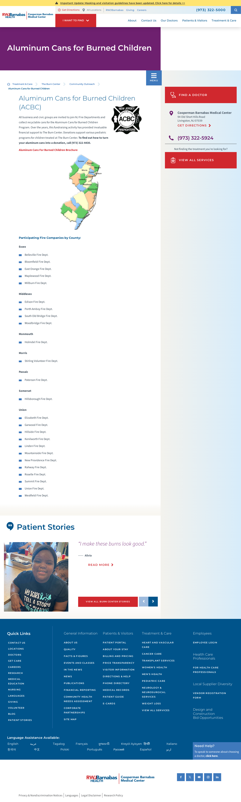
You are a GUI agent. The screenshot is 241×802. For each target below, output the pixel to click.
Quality (70, 649)
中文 (37, 749)
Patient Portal (114, 642)
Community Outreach (82, 84)
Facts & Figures (76, 656)
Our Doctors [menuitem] (169, 20)
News (68, 676)
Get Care (15, 660)
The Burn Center (51, 84)
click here (212, 756)
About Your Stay (115, 649)
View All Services (192, 160)
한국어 (12, 749)
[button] (236, 10)
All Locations (91, 10)
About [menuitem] (132, 20)
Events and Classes (79, 662)
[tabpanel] (36, 577)
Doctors (14, 654)
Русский (119, 749)
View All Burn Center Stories (108, 601)
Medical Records (116, 690)
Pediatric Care (153, 680)
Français (82, 744)
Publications (74, 683)
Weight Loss (151, 703)
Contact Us (17, 642)
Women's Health (154, 667)
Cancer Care (152, 653)
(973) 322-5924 (195, 138)
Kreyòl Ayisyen (131, 744)
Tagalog (59, 744)
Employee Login (205, 642)
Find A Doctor (188, 95)
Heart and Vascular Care (158, 644)
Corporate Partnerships (74, 710)
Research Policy (113, 795)
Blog (12, 713)
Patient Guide (113, 696)
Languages (16, 695)
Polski (64, 749)
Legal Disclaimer (91, 795)
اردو (168, 749)
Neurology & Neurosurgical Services (154, 692)
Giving (130, 10)
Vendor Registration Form (209, 695)
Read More (98, 565)
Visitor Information (119, 669)
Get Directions (68, 9)
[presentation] (118, 556)
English (13, 744)
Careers (141, 10)
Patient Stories (20, 720)
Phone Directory (116, 683)
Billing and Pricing (118, 656)
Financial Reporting (80, 690)
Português (94, 749)
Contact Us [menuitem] (148, 20)
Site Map (70, 719)
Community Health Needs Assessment (78, 699)
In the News (73, 669)
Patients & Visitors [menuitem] (194, 20)
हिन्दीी (147, 744)
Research (15, 673)
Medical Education (16, 681)
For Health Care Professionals (206, 669)
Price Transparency (118, 662)
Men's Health (152, 674)
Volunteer (16, 707)
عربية (33, 744)
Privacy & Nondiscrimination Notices (40, 795)
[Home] (27, 16)
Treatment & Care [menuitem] (224, 20)
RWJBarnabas (114, 10)
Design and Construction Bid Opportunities (208, 714)
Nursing (14, 689)
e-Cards (109, 703)
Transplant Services (158, 660)
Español (145, 749)
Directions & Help (116, 676)
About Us (71, 642)
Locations (16, 648)
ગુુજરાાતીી (103, 744)
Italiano (171, 744)
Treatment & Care (22, 84)
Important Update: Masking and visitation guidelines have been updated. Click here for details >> (122, 3)
